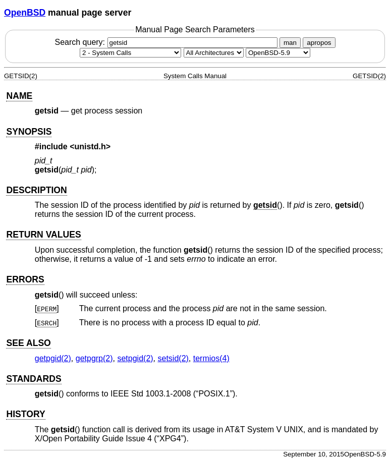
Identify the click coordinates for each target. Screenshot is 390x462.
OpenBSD (24, 13)
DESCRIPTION (36, 190)
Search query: (167, 42)
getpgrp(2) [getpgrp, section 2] (94, 358)
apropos (319, 42)
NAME (19, 96)
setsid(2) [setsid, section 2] (173, 358)
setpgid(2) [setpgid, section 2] (135, 358)
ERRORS (25, 279)
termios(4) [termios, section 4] (211, 358)
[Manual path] (278, 52)
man (290, 42)
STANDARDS (33, 379)
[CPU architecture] (214, 52)
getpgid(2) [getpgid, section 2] (53, 358)
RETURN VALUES (43, 234)
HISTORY (25, 414)
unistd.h (90, 146)
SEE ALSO (28, 343)
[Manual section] (130, 52)
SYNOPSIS (28, 132)
